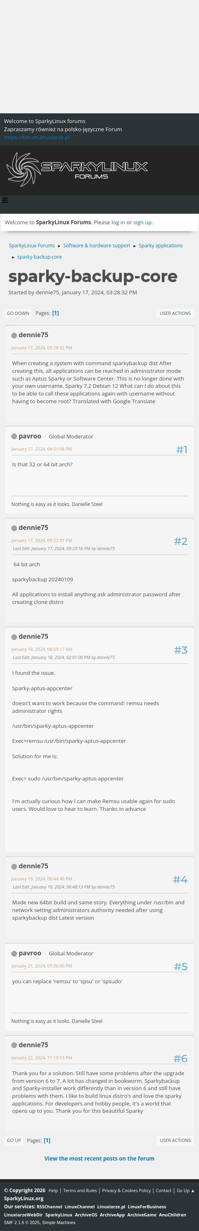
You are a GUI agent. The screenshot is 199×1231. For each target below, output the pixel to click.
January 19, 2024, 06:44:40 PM (41, 879)
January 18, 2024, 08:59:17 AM (41, 649)
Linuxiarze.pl (111, 1206)
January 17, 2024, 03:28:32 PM (41, 347)
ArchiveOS (86, 1215)
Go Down (18, 313)
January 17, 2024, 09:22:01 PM (41, 540)
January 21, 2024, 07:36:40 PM (41, 966)
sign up (142, 222)
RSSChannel (49, 1206)
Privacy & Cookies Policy (126, 1190)
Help (53, 1190)
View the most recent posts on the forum (99, 1158)
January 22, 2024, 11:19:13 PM (41, 1058)
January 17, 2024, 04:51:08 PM (41, 449)
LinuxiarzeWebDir (23, 1215)
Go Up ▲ (186, 1190)
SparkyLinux (58, 1215)
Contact (163, 1190)
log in (118, 222)
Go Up (14, 1140)
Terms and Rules (80, 1190)
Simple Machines (58, 1222)
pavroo (30, 436)
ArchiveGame (142, 1215)
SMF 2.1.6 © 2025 (22, 1222)
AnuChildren (172, 1215)
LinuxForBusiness (147, 1206)
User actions (175, 313)
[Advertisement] (99, 56)
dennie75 (33, 334)
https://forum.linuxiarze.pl (37, 137)
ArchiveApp (112, 1215)
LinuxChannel (80, 1206)
